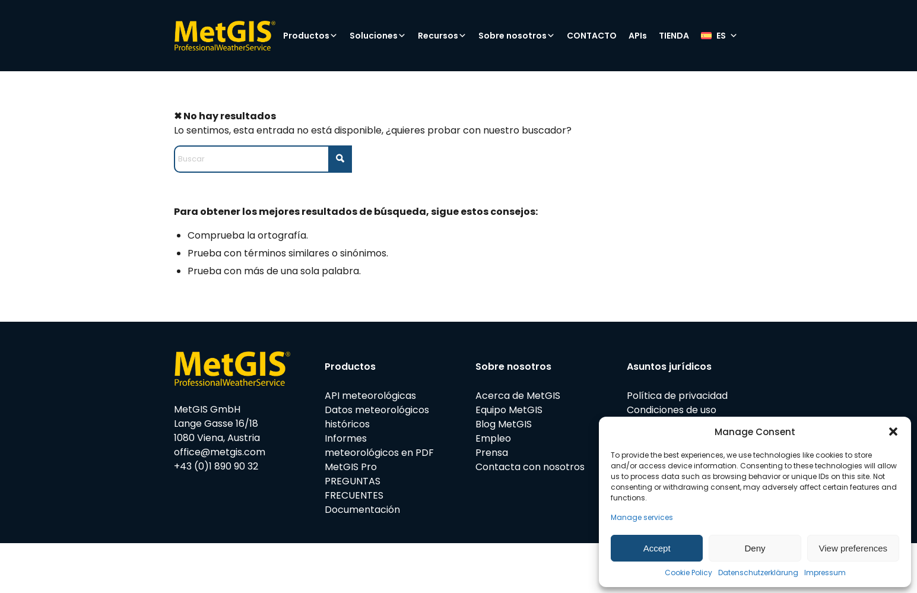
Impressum (825, 572)
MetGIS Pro (351, 467)
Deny (754, 548)
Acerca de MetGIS (517, 395)
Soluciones (378, 35)
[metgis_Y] (224, 35)
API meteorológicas (370, 395)
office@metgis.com (219, 452)
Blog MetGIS (503, 424)
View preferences (853, 548)
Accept (657, 548)
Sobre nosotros (516, 35)
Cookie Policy (688, 572)
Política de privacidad (677, 395)
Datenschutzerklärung (758, 572)
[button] (893, 431)
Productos (310, 35)
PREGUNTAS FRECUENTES (354, 488)
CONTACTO (592, 36)
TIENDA (674, 36)
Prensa (491, 452)
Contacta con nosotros (530, 467)
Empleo (493, 438)
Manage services (642, 517)
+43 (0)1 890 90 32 (216, 466)
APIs (638, 36)
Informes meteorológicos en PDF (379, 445)
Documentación (362, 509)
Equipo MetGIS (508, 410)
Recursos (442, 35)
